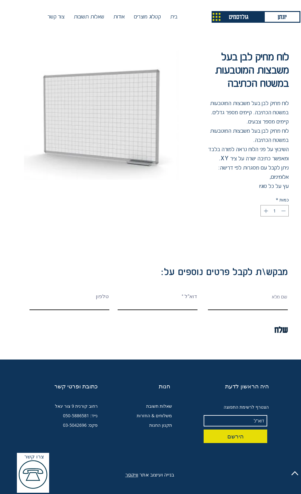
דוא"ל (191, 296)
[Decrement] (284, 210)
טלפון (102, 296)
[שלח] (259, 329)
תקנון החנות (160, 425)
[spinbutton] (274, 210)
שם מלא (279, 296)
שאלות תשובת (159, 406)
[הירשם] (235, 436)
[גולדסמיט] (239, 17)
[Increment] (265, 210)
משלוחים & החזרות (154, 415)
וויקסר (131, 474)
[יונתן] (282, 17)
